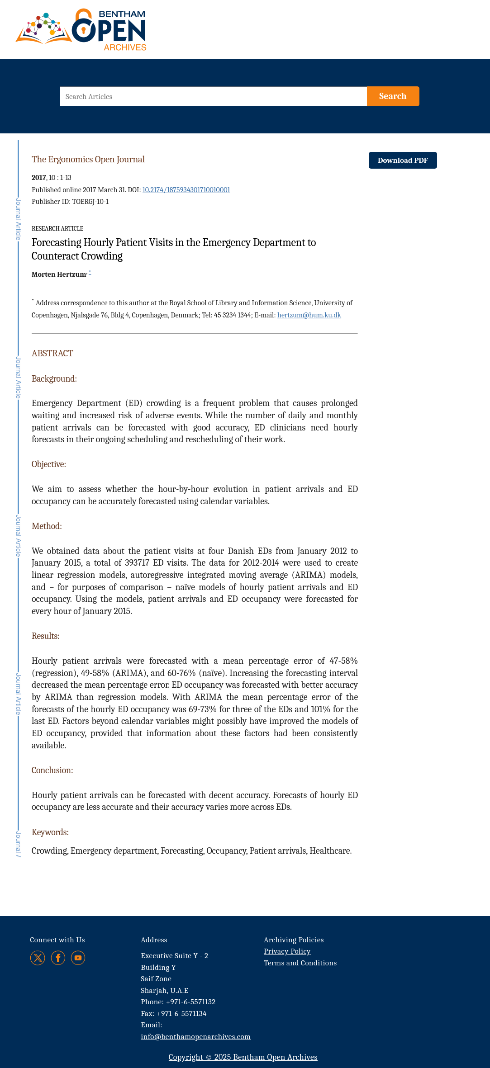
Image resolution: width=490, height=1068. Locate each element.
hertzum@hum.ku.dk (309, 315)
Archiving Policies (294, 940)
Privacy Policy (287, 951)
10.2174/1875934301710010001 (186, 190)
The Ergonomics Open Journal (88, 159)
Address (154, 940)
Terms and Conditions (300, 963)
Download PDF (403, 160)
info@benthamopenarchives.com (196, 1036)
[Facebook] (58, 958)
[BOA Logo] (107, 33)
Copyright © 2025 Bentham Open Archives (243, 1057)
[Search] (393, 96)
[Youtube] (78, 958)
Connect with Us (57, 940)
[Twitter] (38, 958)
